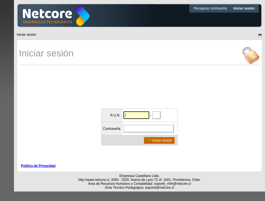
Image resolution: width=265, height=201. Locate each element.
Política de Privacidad (38, 166)
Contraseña (111, 129)
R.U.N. (115, 115)
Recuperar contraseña (211, 8)
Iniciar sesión (159, 140)
